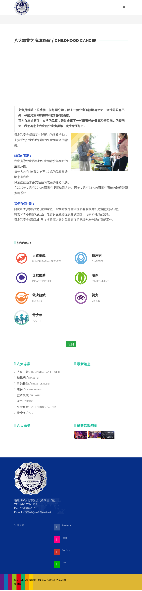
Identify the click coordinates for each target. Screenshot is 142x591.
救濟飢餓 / (29, 395)
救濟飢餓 (39, 295)
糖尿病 (97, 255)
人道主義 (39, 255)
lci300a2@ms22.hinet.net (36, 512)
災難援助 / (34, 383)
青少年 (37, 315)
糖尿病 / (28, 377)
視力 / (25, 401)
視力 (95, 295)
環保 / (30, 389)
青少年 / (27, 412)
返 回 (71, 344)
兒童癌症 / (36, 407)
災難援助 (39, 275)
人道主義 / (39, 371)
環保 (95, 275)
